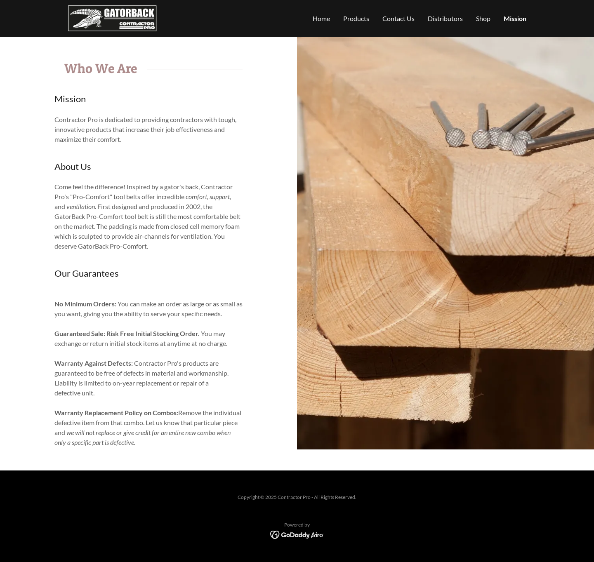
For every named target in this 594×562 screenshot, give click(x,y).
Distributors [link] (445, 18)
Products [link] (356, 18)
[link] (112, 17)
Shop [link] (483, 18)
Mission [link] (515, 18)
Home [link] (321, 18)
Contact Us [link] (398, 18)
